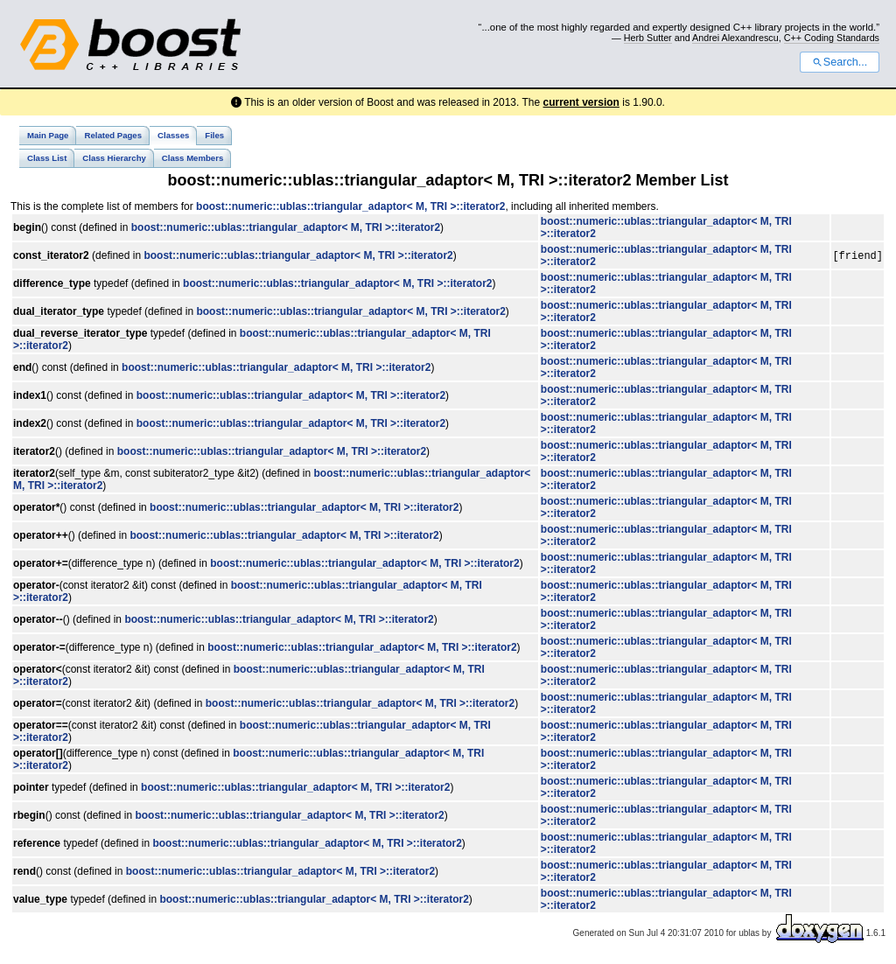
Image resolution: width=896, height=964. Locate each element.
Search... (839, 62)
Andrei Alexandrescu (735, 37)
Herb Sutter (648, 37)
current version (581, 102)
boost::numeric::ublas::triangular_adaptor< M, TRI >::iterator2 (350, 206)
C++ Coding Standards (831, 37)
